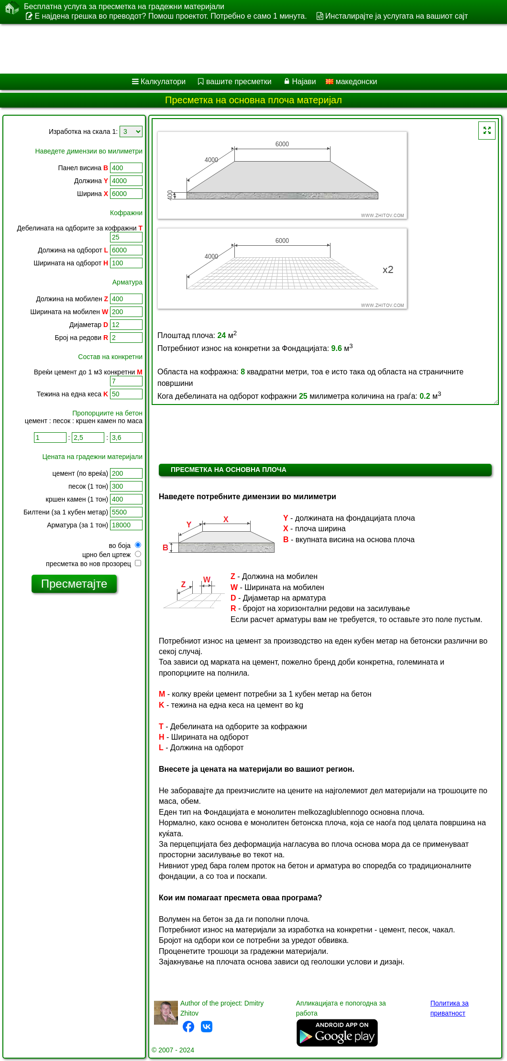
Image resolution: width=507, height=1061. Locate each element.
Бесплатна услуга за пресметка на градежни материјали (124, 6)
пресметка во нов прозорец (93, 564)
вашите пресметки (239, 81)
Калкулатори (163, 81)
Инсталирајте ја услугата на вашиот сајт (396, 16)
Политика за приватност (449, 1008)
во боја (125, 545)
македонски (351, 81)
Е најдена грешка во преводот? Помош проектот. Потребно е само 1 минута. (170, 16)
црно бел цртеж (111, 554)
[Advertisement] (244, 48)
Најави (304, 81)
